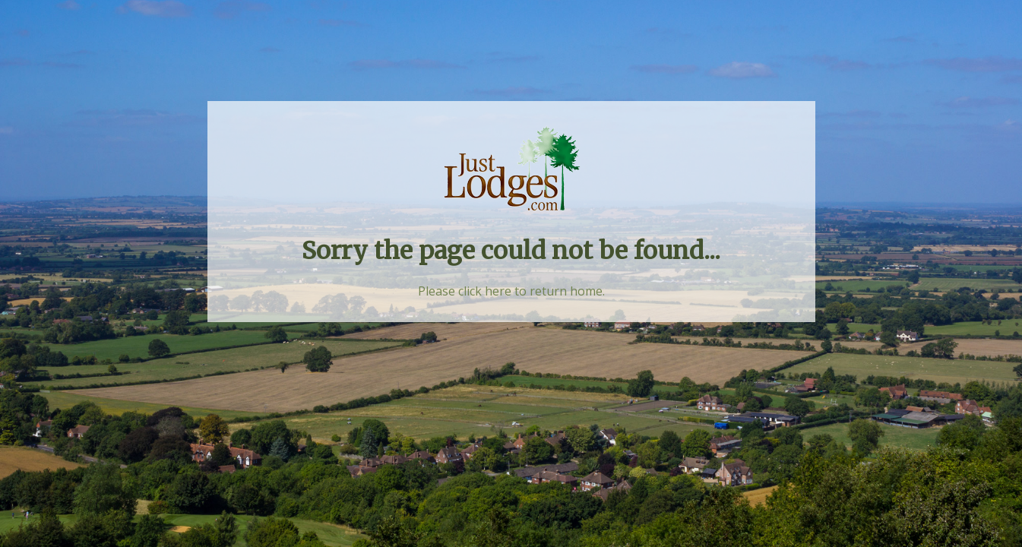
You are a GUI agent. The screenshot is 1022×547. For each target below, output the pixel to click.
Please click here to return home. (511, 291)
